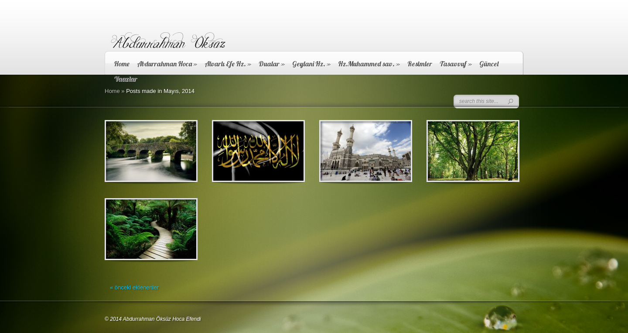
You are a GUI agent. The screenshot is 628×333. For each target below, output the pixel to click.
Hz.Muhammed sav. (369, 63)
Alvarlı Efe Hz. (228, 63)
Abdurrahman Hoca (167, 63)
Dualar (272, 63)
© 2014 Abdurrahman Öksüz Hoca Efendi (153, 319)
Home (122, 63)
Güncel (488, 63)
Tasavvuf (456, 63)
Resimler (419, 63)
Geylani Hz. (311, 63)
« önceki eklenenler (134, 287)
